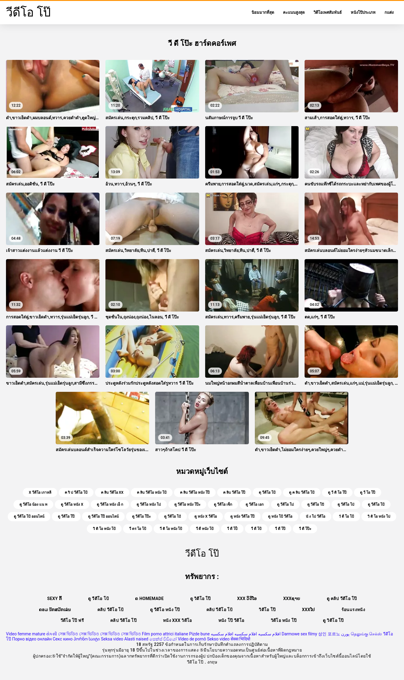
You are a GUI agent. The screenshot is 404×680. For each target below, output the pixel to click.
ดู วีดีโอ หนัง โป (149, 504)
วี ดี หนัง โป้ (205, 529)
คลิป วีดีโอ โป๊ (123, 620)
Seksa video (112, 639)
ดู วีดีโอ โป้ (376, 504)
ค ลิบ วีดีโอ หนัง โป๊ (195, 492)
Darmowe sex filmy (299, 633)
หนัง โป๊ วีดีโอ (231, 620)
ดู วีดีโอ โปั (315, 504)
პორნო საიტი (87, 639)
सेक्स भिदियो (240, 639)
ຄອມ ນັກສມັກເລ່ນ (55, 609)
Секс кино (63, 639)
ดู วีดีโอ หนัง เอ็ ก (110, 504)
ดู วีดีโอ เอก (255, 504)
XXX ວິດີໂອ (247, 598)
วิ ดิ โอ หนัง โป (378, 516)
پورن (345, 633)
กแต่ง (389, 12)
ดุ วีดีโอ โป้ (267, 492)
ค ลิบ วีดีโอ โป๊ (234, 492)
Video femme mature (25, 633)
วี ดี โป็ (232, 529)
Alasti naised (136, 639)
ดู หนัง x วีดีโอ (205, 516)
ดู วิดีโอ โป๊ (200, 598)
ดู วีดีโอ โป (285, 504)
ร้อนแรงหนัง (353, 609)
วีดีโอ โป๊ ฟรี (72, 620)
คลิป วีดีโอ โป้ (110, 609)
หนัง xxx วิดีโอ (177, 620)
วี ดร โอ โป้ (137, 529)
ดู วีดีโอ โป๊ (66, 516)
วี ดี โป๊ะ (305, 529)
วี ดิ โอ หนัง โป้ (171, 529)
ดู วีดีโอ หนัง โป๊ (165, 609)
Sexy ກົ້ (54, 598)
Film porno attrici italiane (165, 633)
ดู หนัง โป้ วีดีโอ (280, 516)
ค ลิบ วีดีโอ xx (112, 492)
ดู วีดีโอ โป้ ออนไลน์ (29, 516)
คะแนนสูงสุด (294, 12)
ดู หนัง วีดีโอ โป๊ (242, 516)
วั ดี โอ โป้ (346, 516)
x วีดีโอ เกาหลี (40, 492)
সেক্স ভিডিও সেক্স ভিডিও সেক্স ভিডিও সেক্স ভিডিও (99, 633)
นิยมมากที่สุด (263, 12)
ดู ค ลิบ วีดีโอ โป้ (301, 492)
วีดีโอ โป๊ (196, 662)
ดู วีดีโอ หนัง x (72, 504)
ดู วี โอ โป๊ (367, 492)
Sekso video (218, 639)
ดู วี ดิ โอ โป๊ (337, 492)
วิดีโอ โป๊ (267, 609)
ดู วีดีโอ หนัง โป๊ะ (187, 504)
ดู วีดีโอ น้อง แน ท (33, 504)
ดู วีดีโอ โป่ (346, 504)
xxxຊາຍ (291, 598)
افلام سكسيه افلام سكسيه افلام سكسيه (246, 633)
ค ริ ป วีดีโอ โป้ (76, 492)
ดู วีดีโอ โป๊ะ (141, 516)
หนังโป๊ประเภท (363, 12)
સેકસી (51, 633)
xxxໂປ (308, 609)
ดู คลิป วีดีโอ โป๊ (342, 598)
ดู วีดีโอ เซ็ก (223, 504)
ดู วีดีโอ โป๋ (172, 516)
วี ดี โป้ (256, 529)
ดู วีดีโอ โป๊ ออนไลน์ (103, 516)
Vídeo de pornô (192, 639)
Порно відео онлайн (32, 639)
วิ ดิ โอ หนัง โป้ (104, 529)
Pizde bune (199, 633)
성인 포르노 (329, 633)
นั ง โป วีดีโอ (315, 516)
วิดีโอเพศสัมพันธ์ (328, 12)
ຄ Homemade (149, 598)
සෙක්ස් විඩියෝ (163, 639)
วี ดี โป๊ (280, 529)
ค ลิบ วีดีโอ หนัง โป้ (152, 492)
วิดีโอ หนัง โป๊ (284, 620)
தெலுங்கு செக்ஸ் (366, 633)
